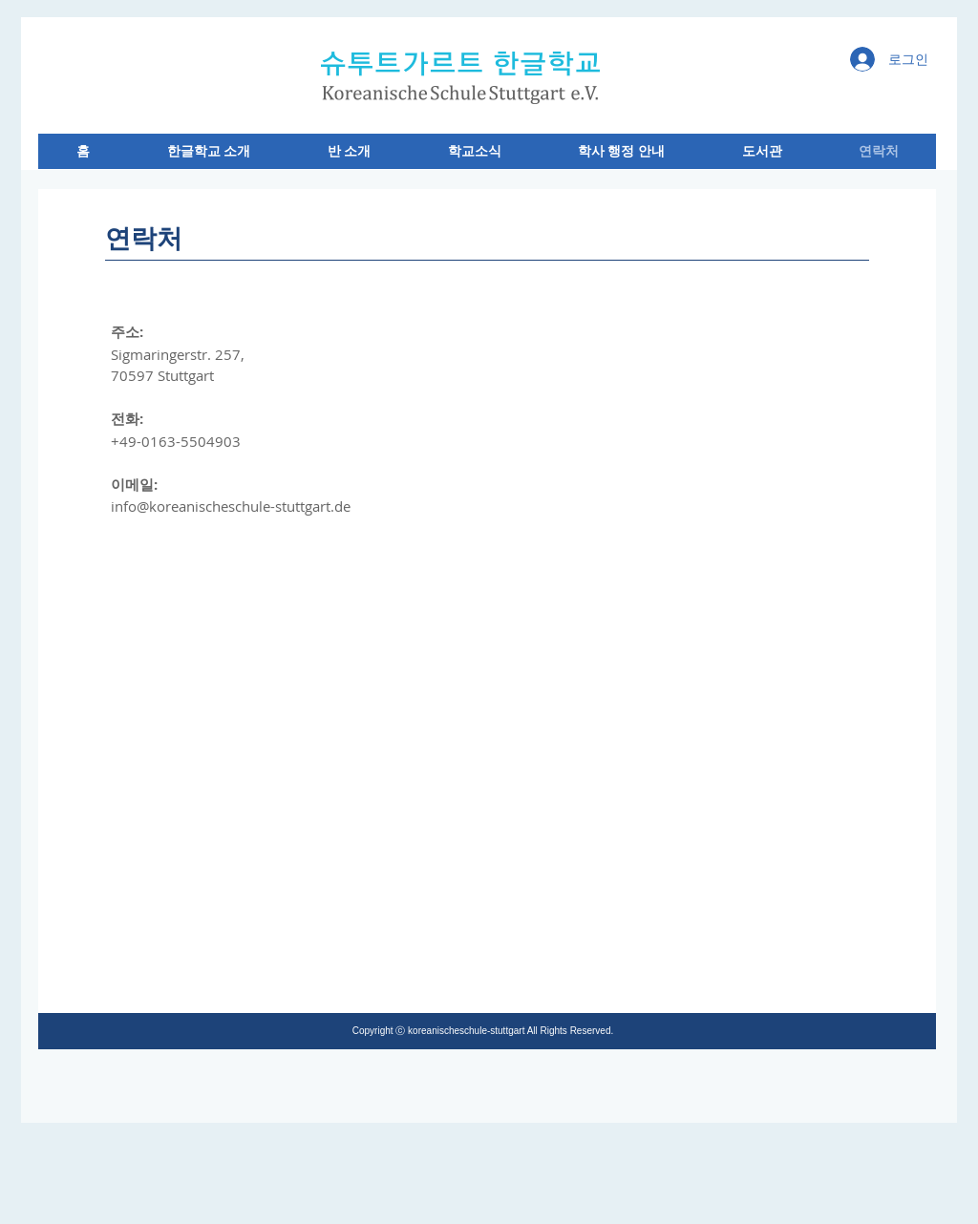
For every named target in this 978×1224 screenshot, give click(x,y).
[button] (208, 151)
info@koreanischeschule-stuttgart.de (231, 506)
